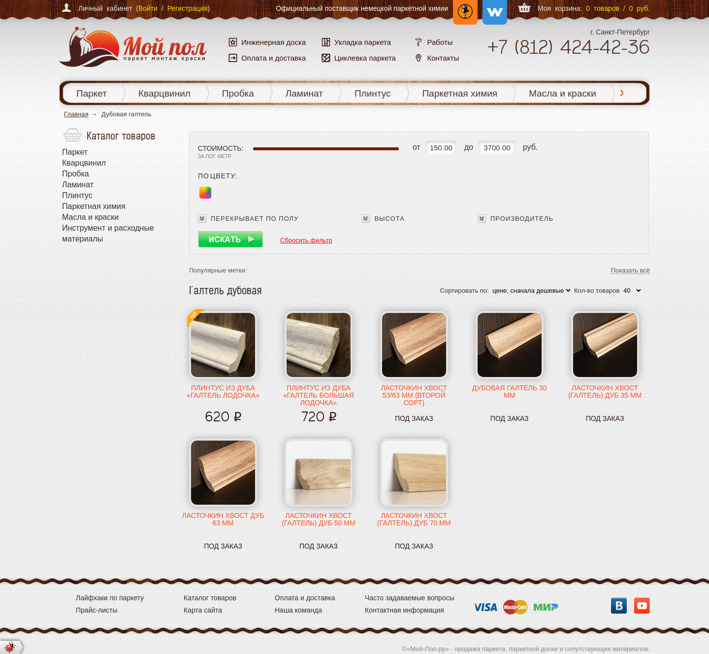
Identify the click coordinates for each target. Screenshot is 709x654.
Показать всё (630, 271)
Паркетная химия (459, 93)
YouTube (642, 606)
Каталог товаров (210, 598)
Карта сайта (203, 610)
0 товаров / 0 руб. (618, 8)
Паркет (91, 93)
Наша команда (298, 610)
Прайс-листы (97, 610)
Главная (76, 114)
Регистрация (187, 8)
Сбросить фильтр (306, 240)
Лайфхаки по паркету (110, 598)
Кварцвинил (164, 93)
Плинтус (372, 93)
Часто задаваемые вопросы (409, 598)
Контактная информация (404, 610)
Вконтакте (619, 606)
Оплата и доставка (305, 598)
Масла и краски (562, 93)
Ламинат (304, 93)
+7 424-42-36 (568, 46)
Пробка (238, 93)
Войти (148, 8)
